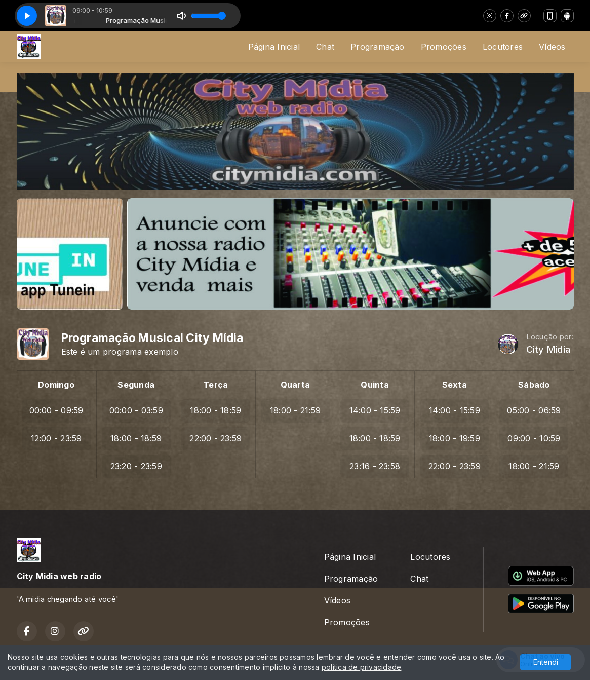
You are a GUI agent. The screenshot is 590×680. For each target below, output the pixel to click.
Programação (377, 47)
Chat (325, 47)
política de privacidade (362, 667)
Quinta (374, 385)
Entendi (545, 662)
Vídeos (552, 47)
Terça (215, 385)
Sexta (454, 385)
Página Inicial (274, 47)
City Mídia (548, 349)
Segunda (135, 385)
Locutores (503, 47)
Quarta (295, 385)
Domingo (56, 385)
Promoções (443, 47)
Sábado (533, 385)
